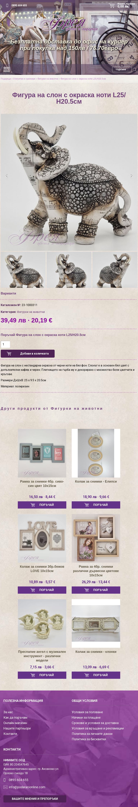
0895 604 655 (19, 5)
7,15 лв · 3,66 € (42, 667)
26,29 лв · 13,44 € (96, 582)
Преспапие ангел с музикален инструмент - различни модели (42, 656)
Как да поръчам (15, 717)
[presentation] (7, 176)
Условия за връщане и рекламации (98, 728)
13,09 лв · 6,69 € (96, 667)
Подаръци (6, 79)
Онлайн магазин (15, 723)
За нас (8, 712)
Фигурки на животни (47, 79)
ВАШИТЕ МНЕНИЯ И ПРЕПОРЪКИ (35, 799)
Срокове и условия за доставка (95, 723)
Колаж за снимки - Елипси (96, 481)
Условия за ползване (87, 712)
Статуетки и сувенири (24, 79)
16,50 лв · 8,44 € (42, 497)
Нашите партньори (17, 728)
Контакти (10, 734)
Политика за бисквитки (89, 739)
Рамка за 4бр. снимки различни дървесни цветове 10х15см (96, 571)
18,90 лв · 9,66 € (96, 497)
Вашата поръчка (127, 5)
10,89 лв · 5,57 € (42, 582)
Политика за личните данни (92, 734)
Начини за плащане (86, 717)
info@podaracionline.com (27, 787)
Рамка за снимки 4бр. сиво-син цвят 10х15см (42, 484)
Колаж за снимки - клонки (95, 652)
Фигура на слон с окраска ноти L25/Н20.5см (83, 79)
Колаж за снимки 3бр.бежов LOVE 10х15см (42, 569)
